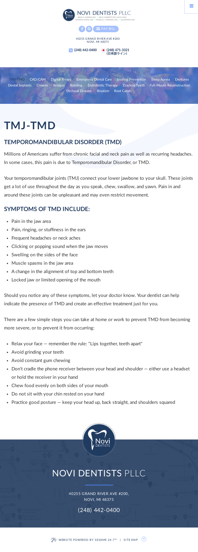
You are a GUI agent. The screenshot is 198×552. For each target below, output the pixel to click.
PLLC (99, 473)
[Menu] (191, 6)
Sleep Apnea (160, 79)
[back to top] (144, 539)
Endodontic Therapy (103, 85)
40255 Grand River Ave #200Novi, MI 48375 (98, 40)
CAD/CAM (38, 79)
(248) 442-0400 (99, 510)
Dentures (182, 79)
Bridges (59, 85)
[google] (89, 29)
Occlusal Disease (79, 91)
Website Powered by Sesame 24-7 (84, 539)
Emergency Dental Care (94, 79)
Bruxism (103, 91)
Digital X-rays (61, 79)
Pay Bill (105, 28)
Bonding (76, 85)
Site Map (131, 540)
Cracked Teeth (134, 85)
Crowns (42, 85)
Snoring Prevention (131, 79)
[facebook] (82, 29)
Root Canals (123, 91)
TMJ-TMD (16, 79)
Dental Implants (20, 85)
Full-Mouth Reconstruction (170, 85)
